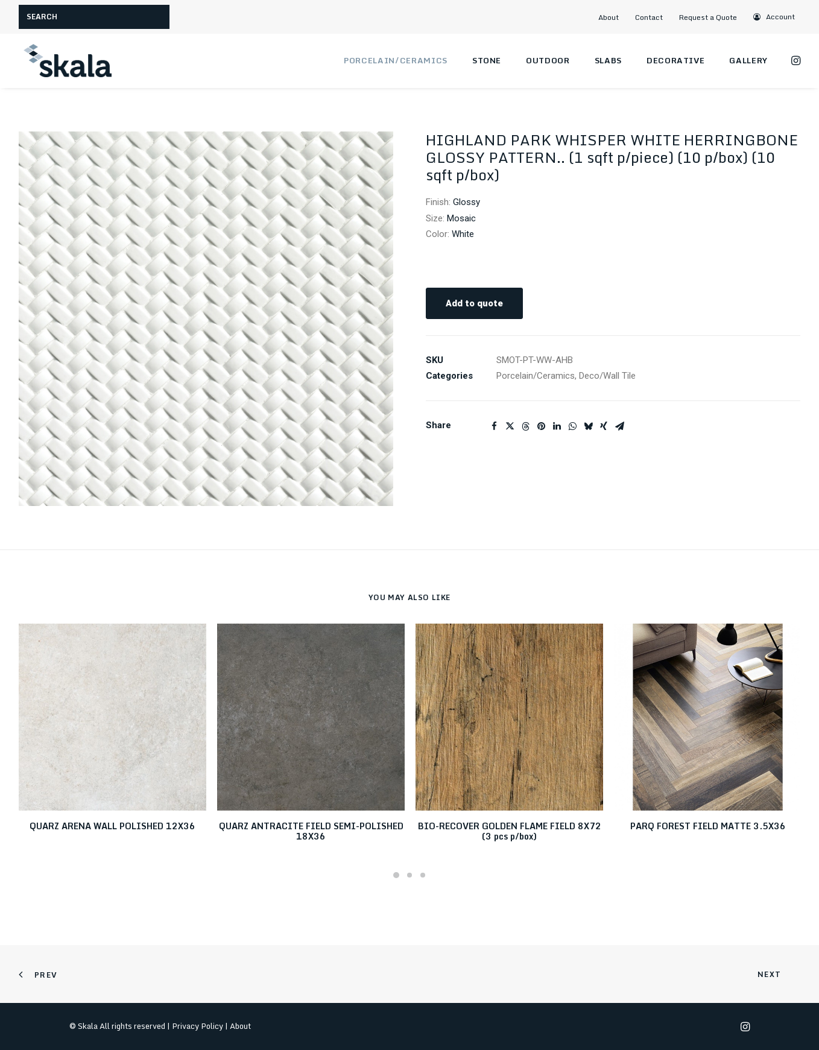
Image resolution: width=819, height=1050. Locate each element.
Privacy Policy (197, 1026)
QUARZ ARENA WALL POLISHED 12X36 (112, 826)
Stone (486, 60)
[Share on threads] (525, 426)
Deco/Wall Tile (607, 375)
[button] (774, 16)
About (608, 17)
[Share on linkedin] (556, 426)
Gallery (748, 60)
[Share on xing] (603, 426)
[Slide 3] (422, 875)
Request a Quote (708, 17)
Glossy (466, 202)
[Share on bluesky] (588, 426)
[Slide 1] (396, 875)
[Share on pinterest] (541, 426)
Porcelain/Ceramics (395, 60)
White (463, 234)
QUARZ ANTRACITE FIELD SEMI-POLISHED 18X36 (311, 831)
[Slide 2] (409, 875)
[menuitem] (613, 17)
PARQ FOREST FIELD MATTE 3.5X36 (708, 826)
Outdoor (548, 60)
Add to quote (474, 303)
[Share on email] (619, 426)
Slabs (608, 60)
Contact (649, 17)
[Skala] (67, 61)
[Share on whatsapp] (572, 426)
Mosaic (461, 218)
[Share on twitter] (509, 426)
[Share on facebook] (494, 426)
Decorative (676, 60)
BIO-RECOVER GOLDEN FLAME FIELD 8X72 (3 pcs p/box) (509, 831)
